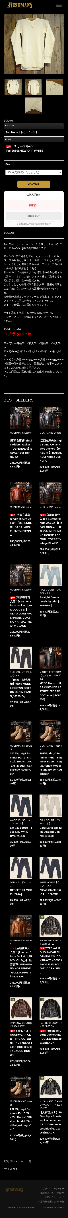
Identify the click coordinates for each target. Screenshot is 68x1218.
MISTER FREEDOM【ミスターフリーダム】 (50, 675)
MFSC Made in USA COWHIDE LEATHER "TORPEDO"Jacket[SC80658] (50, 691)
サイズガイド (12, 1168)
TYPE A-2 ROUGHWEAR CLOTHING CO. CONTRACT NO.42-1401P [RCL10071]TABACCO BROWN (21, 1043)
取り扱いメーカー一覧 (17, 1161)
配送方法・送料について (52, 1193)
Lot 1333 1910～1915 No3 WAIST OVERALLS (21, 831)
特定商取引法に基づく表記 (51, 1201)
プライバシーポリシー (53, 1188)
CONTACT (33, 184)
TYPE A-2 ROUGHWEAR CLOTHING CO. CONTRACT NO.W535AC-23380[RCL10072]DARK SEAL (51, 960)
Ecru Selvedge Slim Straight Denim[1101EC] (51, 831)
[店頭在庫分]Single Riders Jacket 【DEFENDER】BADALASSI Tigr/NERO (21, 448)
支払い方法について (54, 1197)
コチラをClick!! (18, 334)
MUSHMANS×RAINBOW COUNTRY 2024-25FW (51, 1104)
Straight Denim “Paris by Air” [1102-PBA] (50, 601)
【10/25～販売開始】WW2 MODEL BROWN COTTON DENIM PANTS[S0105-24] (21, 688)
